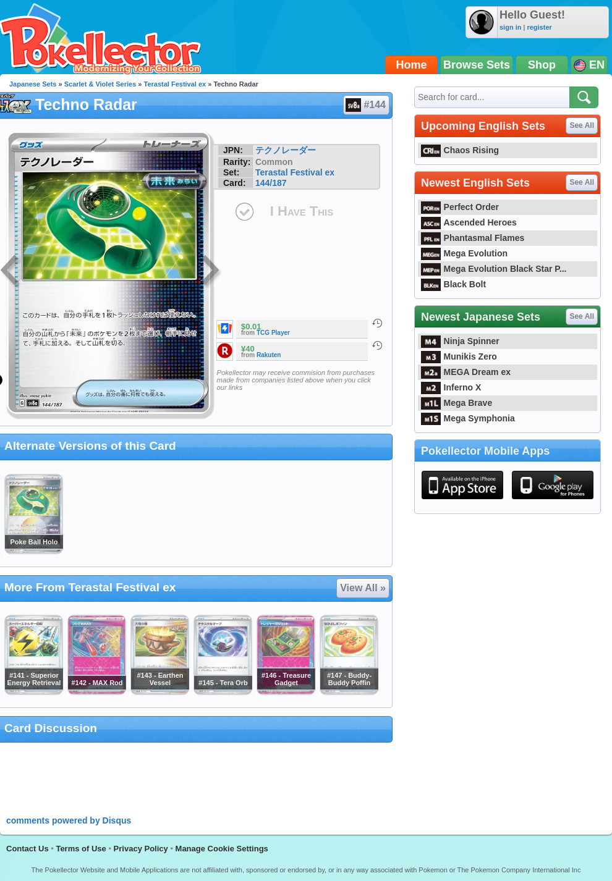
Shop (542, 65)
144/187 (271, 183)
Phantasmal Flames (472, 238)
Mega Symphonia (468, 418)
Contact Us (27, 848)
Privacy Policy (141, 848)
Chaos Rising (460, 150)
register (539, 27)
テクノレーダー (285, 150)
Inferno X (451, 387)
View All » (363, 588)
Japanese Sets (32, 84)
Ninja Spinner (460, 341)
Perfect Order (460, 207)
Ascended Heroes (469, 222)
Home (411, 65)
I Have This (301, 211)
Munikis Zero (459, 356)
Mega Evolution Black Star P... (494, 269)
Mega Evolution (464, 253)
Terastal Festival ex (175, 84)
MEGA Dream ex (466, 372)
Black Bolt (453, 284)
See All (581, 125)
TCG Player (273, 332)
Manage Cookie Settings (222, 848)
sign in (510, 27)
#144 (366, 105)
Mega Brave (456, 403)
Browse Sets (476, 65)
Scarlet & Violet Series (100, 84)
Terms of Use (81, 848)
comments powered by (68, 820)
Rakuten (269, 355)
